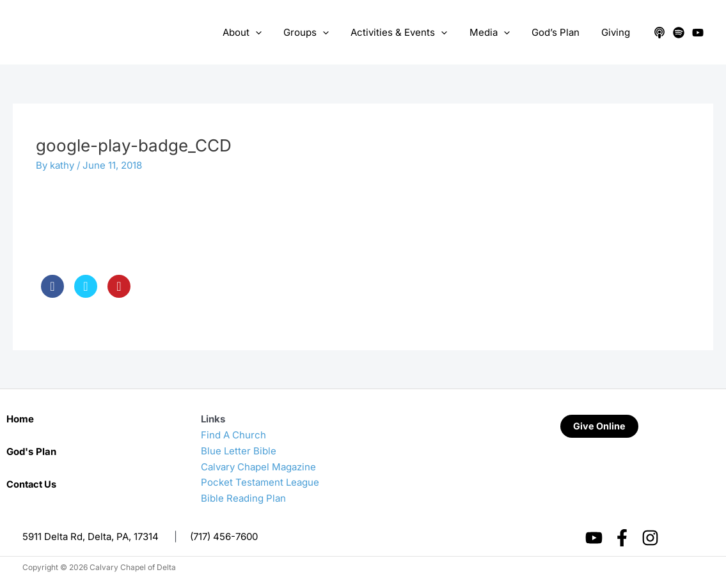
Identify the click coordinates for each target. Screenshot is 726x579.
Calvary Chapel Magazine (258, 467)
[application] (270, 32)
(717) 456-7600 (224, 536)
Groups (318, 32)
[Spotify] (678, 32)
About (256, 32)
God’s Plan (559, 32)
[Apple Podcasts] (659, 32)
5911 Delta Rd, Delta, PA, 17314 (90, 536)
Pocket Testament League (260, 482)
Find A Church (233, 435)
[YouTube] (698, 32)
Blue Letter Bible (238, 451)
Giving (617, 32)
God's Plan (31, 451)
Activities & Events (408, 32)
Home (20, 419)
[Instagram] (650, 537)
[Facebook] (622, 537)
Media (496, 32)
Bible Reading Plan (243, 498)
